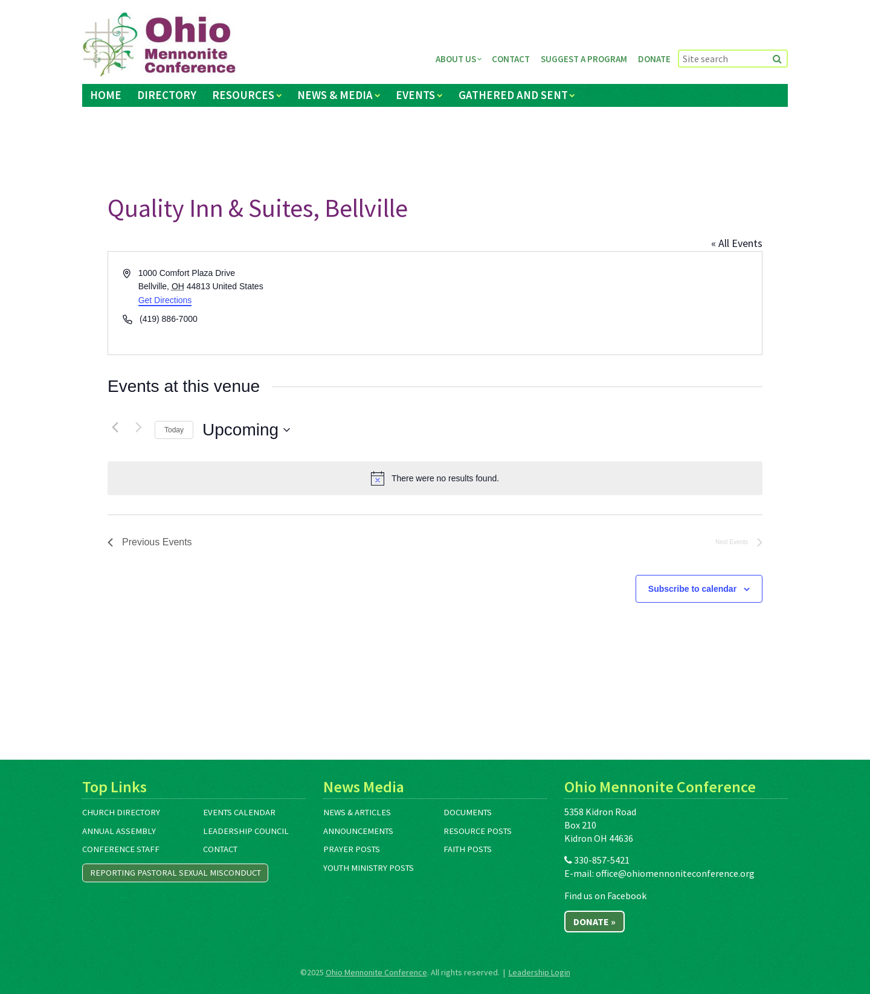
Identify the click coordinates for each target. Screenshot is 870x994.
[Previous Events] (115, 427)
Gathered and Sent (513, 95)
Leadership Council (246, 831)
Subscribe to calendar (692, 589)
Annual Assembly (119, 831)
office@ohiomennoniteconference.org (675, 873)
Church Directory (121, 812)
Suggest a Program (584, 59)
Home (105, 95)
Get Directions (165, 300)
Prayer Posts (351, 849)
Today (174, 430)
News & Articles (357, 812)
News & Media (335, 95)
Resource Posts (477, 831)
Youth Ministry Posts (368, 867)
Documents (467, 812)
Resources (243, 95)
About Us (456, 59)
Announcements (358, 831)
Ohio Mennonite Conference (376, 972)
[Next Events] (138, 427)
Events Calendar (239, 812)
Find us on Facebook (605, 896)
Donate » (594, 921)
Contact (511, 59)
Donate (654, 59)
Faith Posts (467, 849)
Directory (166, 95)
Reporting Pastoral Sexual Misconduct (175, 872)
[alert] (435, 478)
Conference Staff (121, 849)
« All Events (736, 243)
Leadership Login (539, 972)
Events (415, 95)
